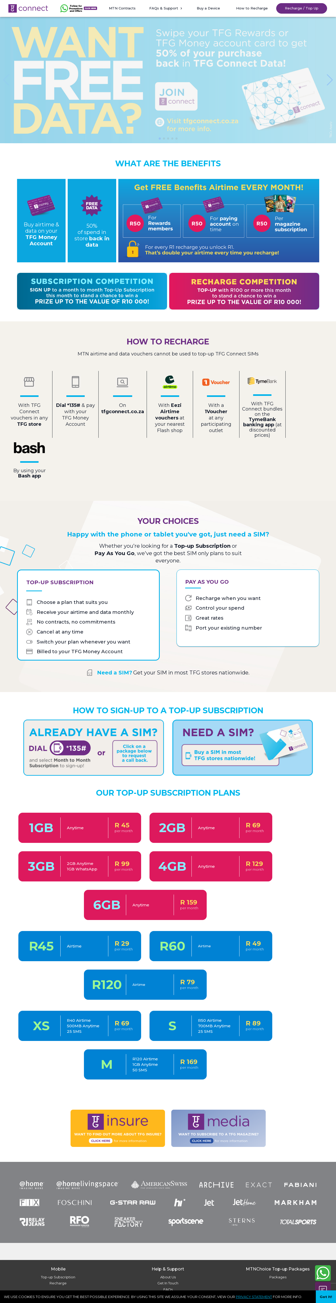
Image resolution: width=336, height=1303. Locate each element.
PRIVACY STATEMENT (254, 1297)
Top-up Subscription (58, 1277)
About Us (168, 1277)
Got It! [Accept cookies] (326, 1297)
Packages (277, 1277)
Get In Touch (167, 1283)
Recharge (58, 1283)
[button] (78, 8)
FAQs (168, 1289)
